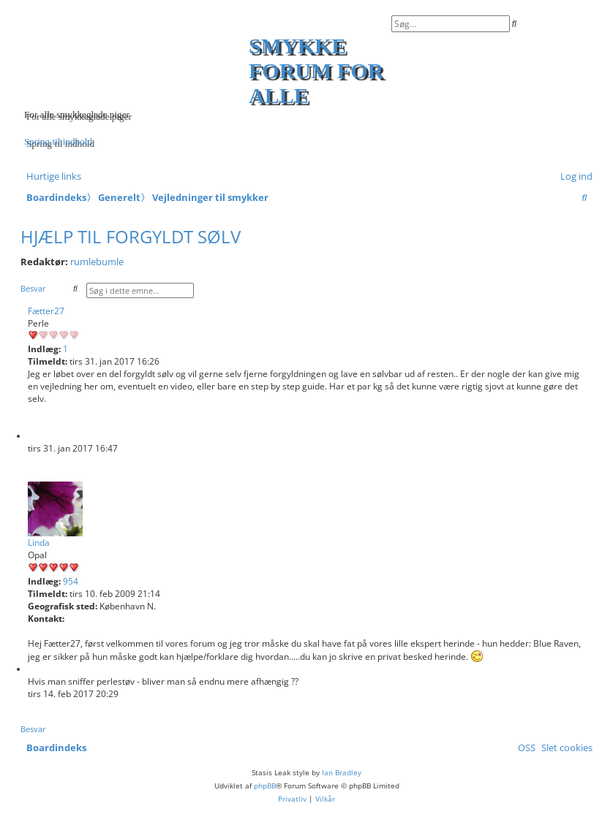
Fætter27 (46, 311)
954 (70, 581)
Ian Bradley (341, 772)
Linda (39, 542)
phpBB (265, 785)
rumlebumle (97, 261)
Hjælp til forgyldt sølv (130, 236)
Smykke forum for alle (316, 70)
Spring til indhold (58, 141)
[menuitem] (573, 176)
